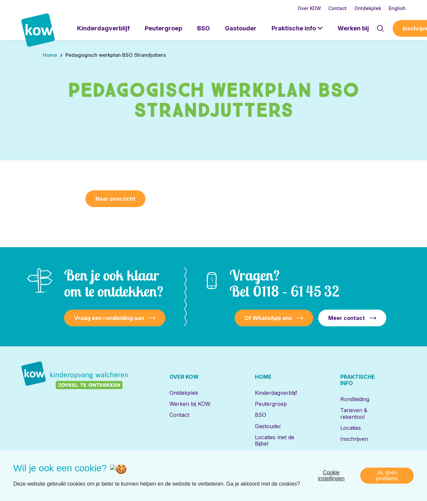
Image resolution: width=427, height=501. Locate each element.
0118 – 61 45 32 (296, 291)
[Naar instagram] (73, 472)
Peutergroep (163, 28)
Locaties (350, 428)
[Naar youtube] (94, 472)
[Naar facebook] (51, 472)
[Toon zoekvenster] (380, 28)
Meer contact (346, 318)
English (397, 8)
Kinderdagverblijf (103, 28)
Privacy (349, 472)
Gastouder (241, 28)
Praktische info (294, 28)
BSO (203, 28)
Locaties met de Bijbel (274, 440)
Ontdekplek (367, 8)
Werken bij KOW (189, 403)
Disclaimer (321, 472)
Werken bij (353, 28)
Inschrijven (354, 439)
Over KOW (309, 8)
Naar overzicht (115, 198)
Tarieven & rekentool (353, 413)
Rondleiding (354, 399)
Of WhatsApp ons (268, 318)
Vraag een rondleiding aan (109, 318)
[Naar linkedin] (29, 472)
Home (263, 376)
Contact (337, 8)
